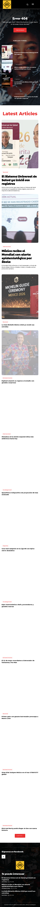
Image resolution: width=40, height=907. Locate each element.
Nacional (17, 49)
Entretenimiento (19, 93)
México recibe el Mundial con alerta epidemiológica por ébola (25, 68)
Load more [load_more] (20, 835)
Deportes (5, 545)
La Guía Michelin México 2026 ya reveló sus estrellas (18, 892)
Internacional (18, 64)
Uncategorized (7, 490)
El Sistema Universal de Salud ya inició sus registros (26, 53)
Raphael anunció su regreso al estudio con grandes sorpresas (26, 97)
